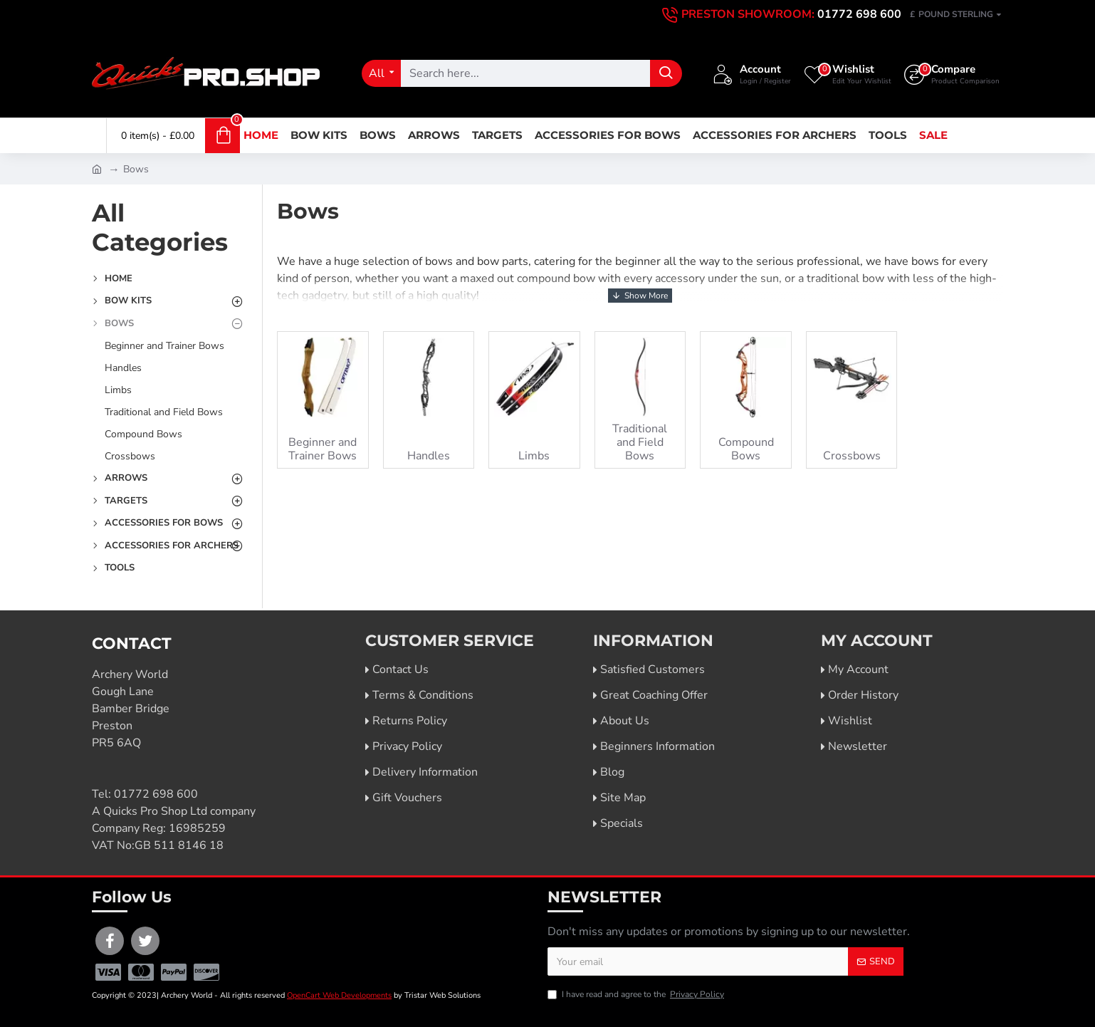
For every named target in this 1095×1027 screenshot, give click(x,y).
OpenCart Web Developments (339, 995)
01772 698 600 (156, 794)
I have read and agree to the (637, 994)
